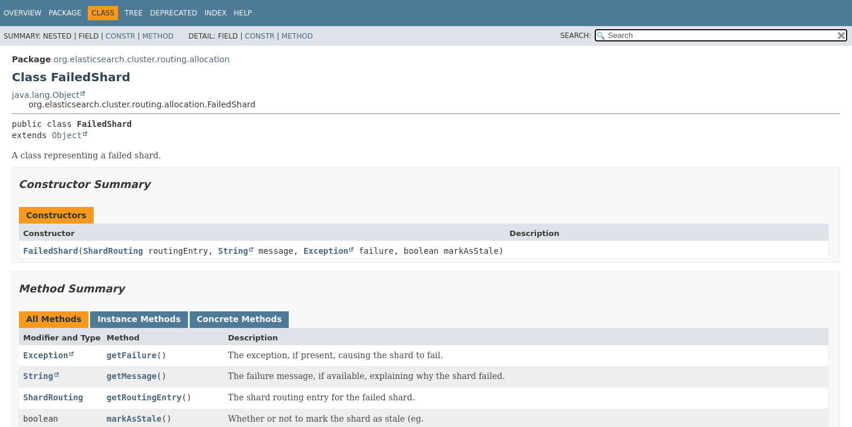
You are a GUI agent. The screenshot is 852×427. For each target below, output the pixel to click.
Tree (134, 13)
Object (67, 135)
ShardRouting (113, 251)
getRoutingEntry (144, 397)
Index (216, 13)
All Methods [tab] (53, 319)
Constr (120, 36)
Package (65, 13)
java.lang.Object (45, 95)
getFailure (132, 355)
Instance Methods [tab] (138, 319)
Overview (23, 13)
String (233, 251)
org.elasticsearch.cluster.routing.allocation (141, 59)
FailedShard (50, 251)
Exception (326, 251)
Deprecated (173, 13)
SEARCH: (576, 35)
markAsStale (134, 418)
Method (158, 36)
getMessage (132, 376)
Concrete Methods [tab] (239, 319)
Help (243, 13)
